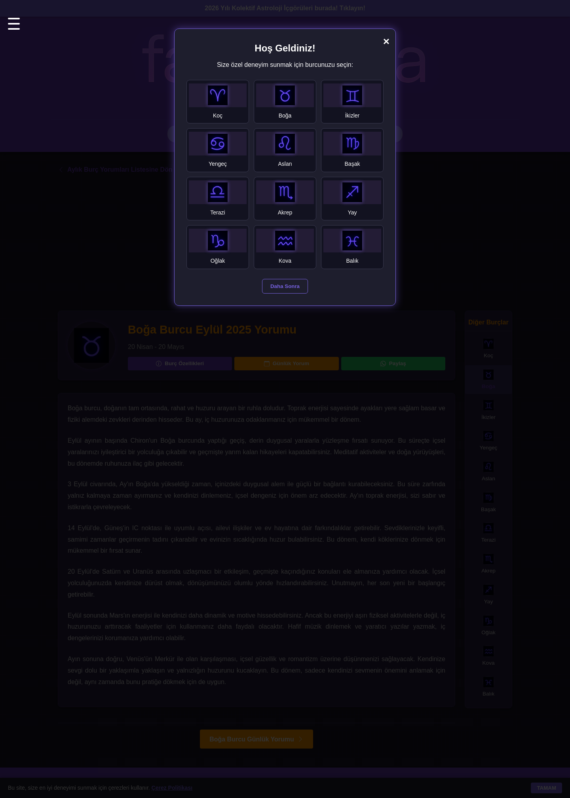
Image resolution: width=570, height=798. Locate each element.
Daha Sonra (285, 286)
